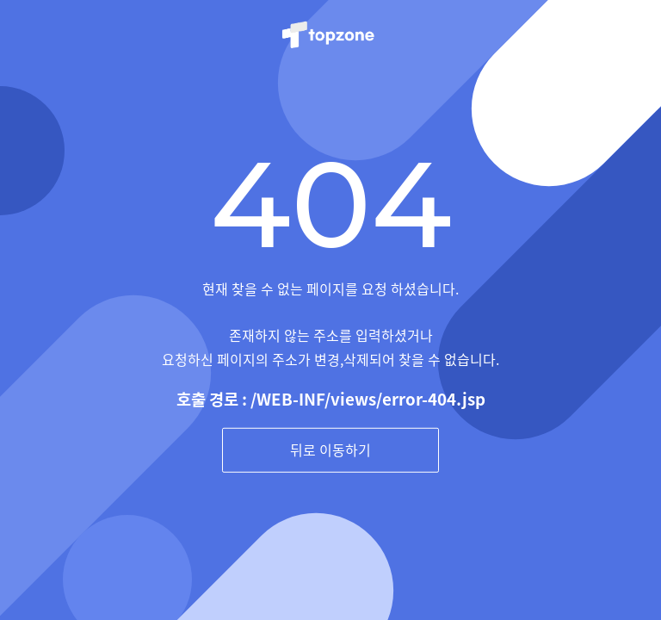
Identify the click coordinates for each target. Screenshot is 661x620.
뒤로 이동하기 (330, 449)
